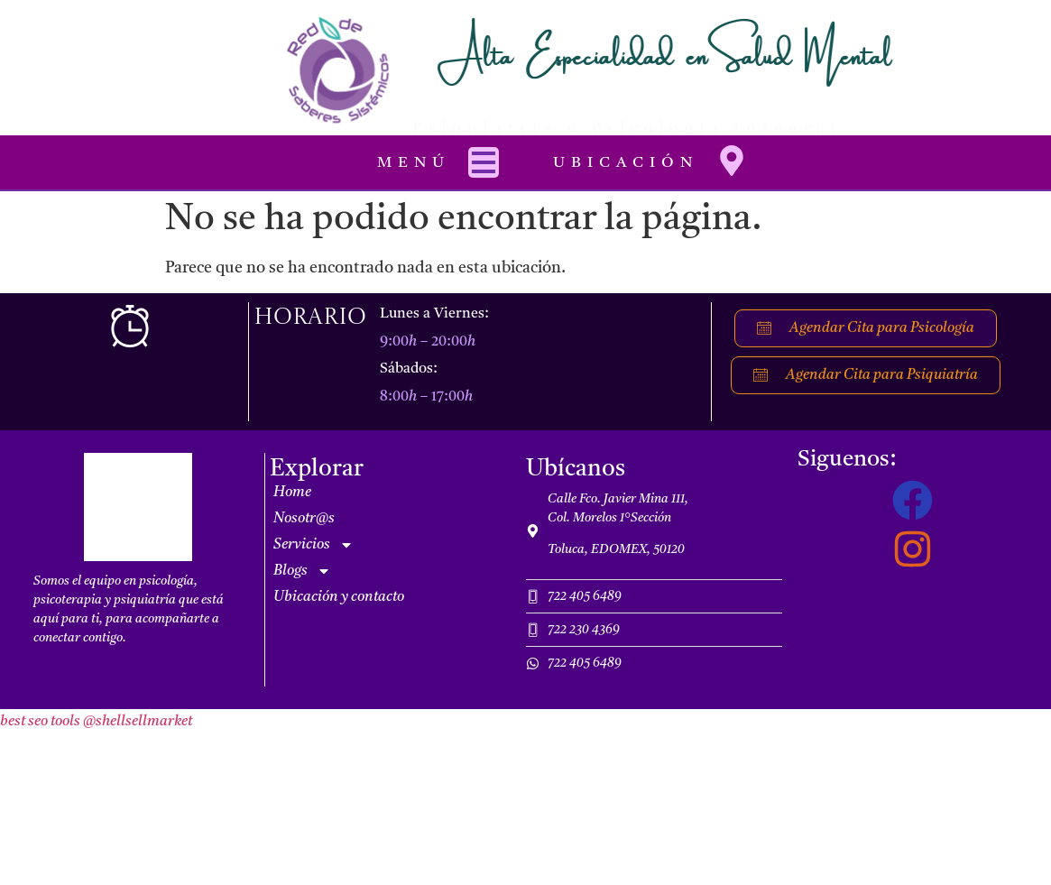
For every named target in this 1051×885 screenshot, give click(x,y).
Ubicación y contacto (338, 597)
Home (292, 492)
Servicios (313, 545)
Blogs (302, 571)
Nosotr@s (304, 519)
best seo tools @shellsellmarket (96, 721)
